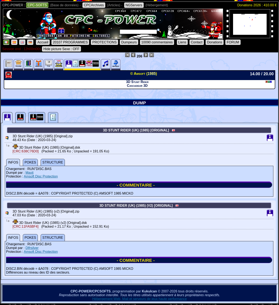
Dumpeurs (129, 42)
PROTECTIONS (104, 42)
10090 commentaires (157, 42)
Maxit (29, 172)
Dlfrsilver (31, 248)
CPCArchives (94, 5)
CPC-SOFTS (37, 5)
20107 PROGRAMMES (70, 42)
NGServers (134, 5)
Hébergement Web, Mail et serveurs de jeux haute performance (139, 299)
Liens (182, 42)
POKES (30, 162)
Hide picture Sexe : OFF (61, 49)
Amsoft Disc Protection (41, 176)
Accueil (42, 42)
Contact (196, 42)
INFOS (13, 162)
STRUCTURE (52, 162)
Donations (214, 42)
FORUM (233, 42)
